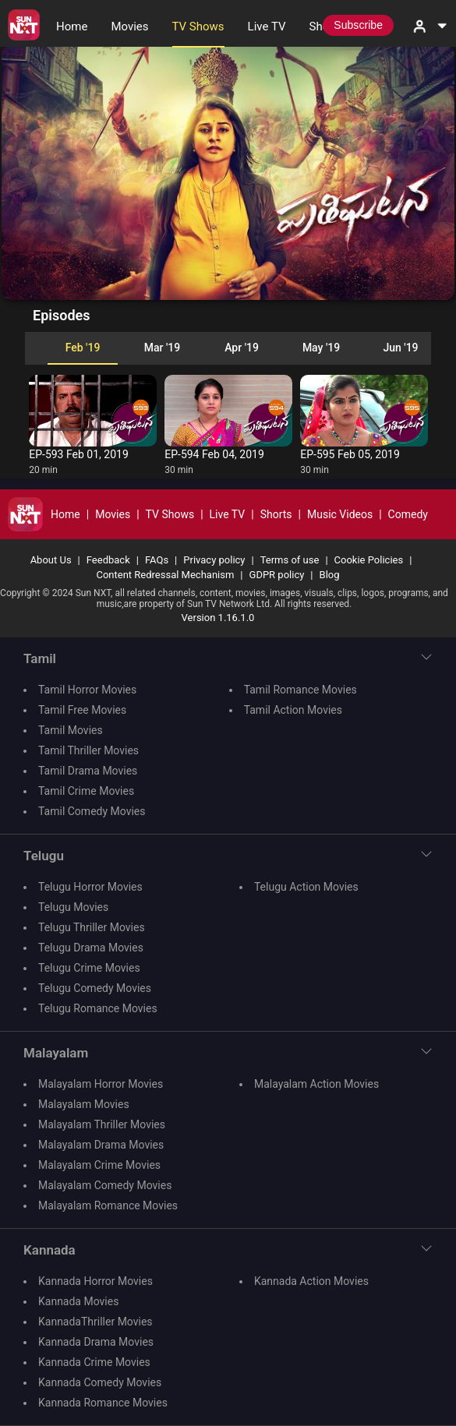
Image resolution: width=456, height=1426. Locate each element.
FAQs (156, 560)
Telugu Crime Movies (89, 968)
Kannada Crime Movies (94, 1362)
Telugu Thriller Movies (91, 927)
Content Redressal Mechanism (165, 575)
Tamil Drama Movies (87, 770)
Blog (330, 575)
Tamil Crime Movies (86, 791)
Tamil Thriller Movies (88, 750)
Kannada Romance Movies (103, 1402)
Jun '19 (400, 347)
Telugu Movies (73, 907)
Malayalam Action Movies (316, 1084)
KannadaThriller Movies (95, 1321)
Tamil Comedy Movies (91, 811)
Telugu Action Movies (306, 887)
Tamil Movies (70, 730)
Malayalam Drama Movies (101, 1144)
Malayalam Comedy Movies (104, 1185)
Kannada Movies (78, 1301)
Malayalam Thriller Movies (101, 1124)
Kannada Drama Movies (96, 1342)
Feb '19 (83, 347)
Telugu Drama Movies (90, 947)
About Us (51, 560)
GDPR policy (277, 575)
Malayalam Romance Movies (108, 1205)
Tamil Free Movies (82, 710)
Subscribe (358, 25)
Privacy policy (214, 560)
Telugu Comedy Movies (94, 988)
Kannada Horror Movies (95, 1281)
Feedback (108, 560)
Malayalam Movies (83, 1104)
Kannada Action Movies (311, 1281)
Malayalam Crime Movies (99, 1165)
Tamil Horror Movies (87, 689)
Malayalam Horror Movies (100, 1084)
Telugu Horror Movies (90, 887)
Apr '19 (241, 347)
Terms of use (290, 560)
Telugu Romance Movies (97, 1008)
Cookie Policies (369, 560)
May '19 (321, 347)
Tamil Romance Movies (300, 689)
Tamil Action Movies (293, 710)
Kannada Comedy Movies (99, 1382)
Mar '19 (162, 347)
